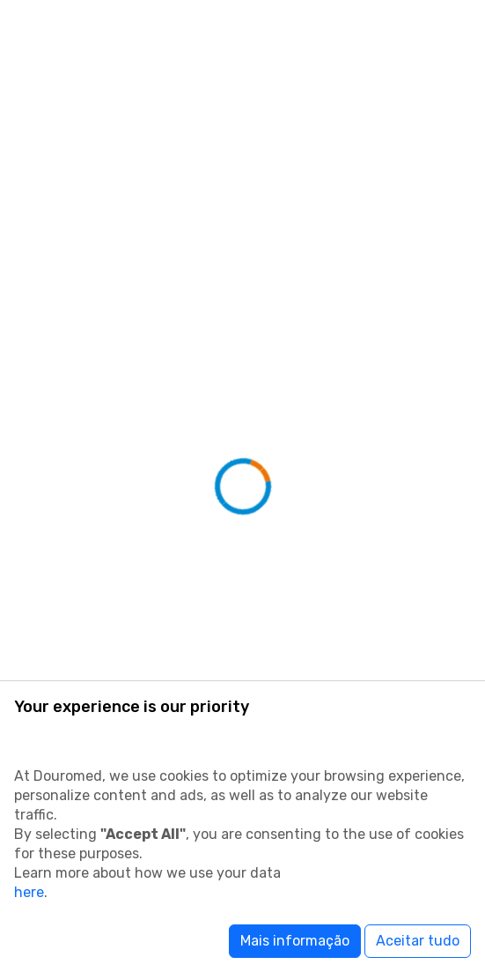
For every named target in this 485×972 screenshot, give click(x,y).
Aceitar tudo (417, 940)
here (29, 892)
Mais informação (294, 940)
